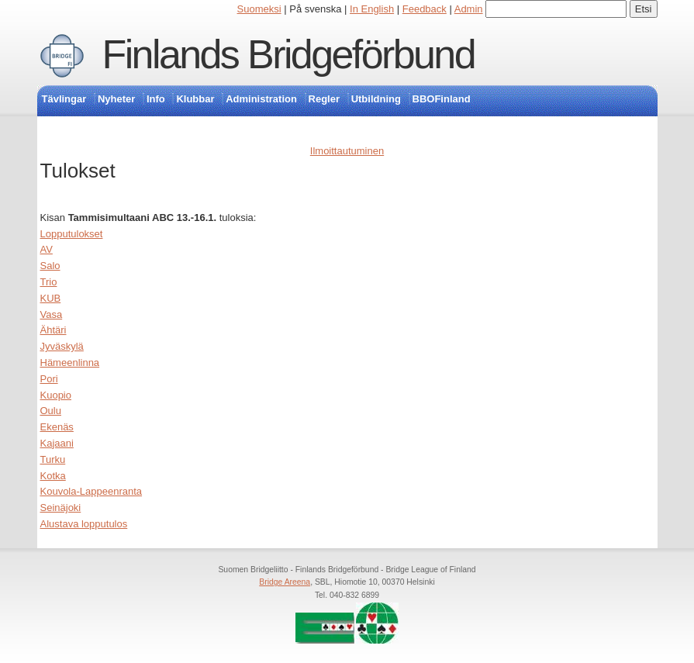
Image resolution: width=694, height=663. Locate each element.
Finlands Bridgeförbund (288, 54)
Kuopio (55, 395)
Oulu (50, 410)
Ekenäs (57, 427)
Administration (261, 99)
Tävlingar (64, 99)
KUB (50, 298)
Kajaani (57, 443)
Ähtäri (53, 330)
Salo (50, 265)
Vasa (51, 314)
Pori (49, 379)
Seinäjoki (60, 507)
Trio (48, 282)
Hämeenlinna (70, 362)
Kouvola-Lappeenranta (91, 491)
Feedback (424, 9)
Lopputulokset (71, 234)
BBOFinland (442, 99)
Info (156, 99)
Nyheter (116, 99)
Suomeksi (259, 9)
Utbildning (376, 99)
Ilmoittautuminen (347, 151)
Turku (53, 459)
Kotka (53, 476)
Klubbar (195, 99)
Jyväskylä (62, 346)
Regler (324, 99)
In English (372, 9)
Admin (468, 9)
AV (46, 249)
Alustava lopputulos (84, 524)
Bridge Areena (284, 582)
